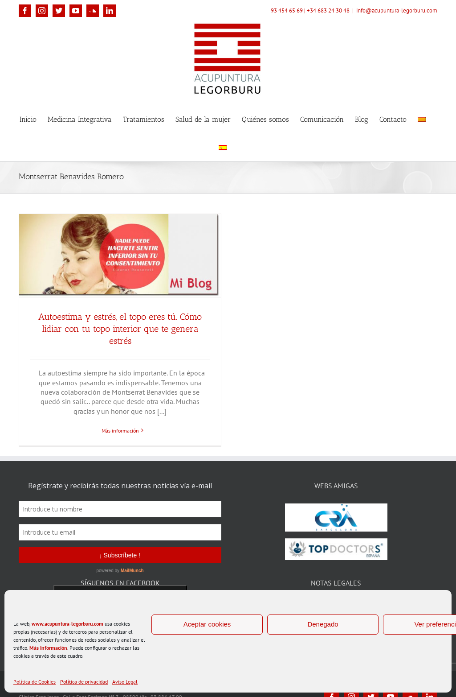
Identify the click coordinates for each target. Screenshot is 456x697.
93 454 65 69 (287, 10)
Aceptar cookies (207, 624)
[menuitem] (422, 119)
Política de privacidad (84, 681)
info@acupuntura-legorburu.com (396, 10)
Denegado (322, 624)
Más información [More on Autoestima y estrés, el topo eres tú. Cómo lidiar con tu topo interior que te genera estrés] (120, 430)
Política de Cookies (34, 681)
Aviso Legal (125, 681)
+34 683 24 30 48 (328, 10)
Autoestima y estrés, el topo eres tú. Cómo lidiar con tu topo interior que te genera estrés (120, 328)
